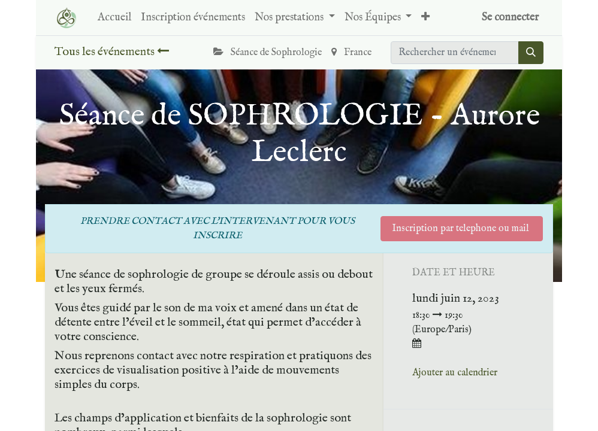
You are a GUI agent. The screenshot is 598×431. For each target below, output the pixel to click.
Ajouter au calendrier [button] (454, 373)
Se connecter (510, 18)
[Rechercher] (530, 52)
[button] (425, 18)
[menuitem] (114, 18)
